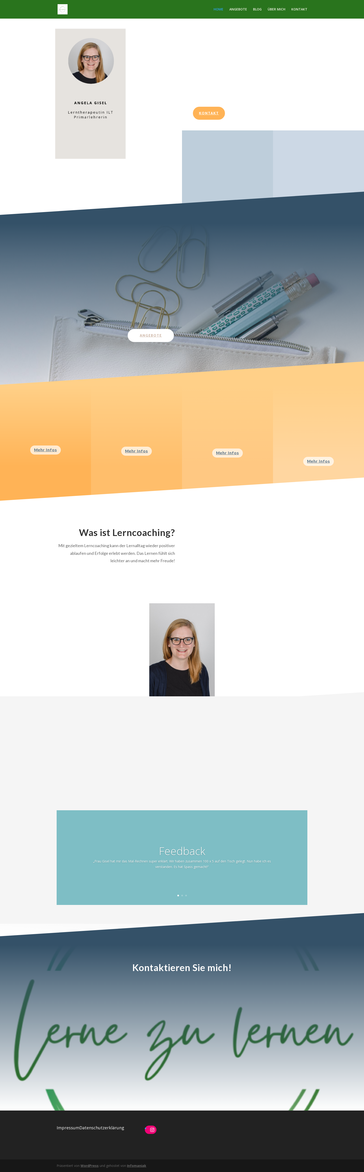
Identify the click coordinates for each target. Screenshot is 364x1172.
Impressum (68, 1127)
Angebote (151, 335)
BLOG (257, 9)
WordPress (90, 1165)
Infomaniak (136, 1165)
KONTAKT (299, 9)
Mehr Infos (45, 449)
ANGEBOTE (238, 9)
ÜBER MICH (276, 9)
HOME (218, 9)
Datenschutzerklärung (101, 1127)
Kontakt (209, 113)
